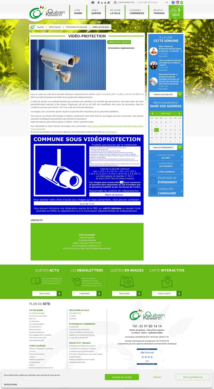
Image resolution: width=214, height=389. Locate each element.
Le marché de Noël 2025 (78, 338)
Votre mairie (36, 310)
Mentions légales (10, 384)
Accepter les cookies (122, 377)
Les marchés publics (36, 324)
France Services (35, 329)
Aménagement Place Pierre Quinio (82, 346)
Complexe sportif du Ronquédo (81, 351)
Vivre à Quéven (37, 346)
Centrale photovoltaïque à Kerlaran (82, 348)
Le (166, 172)
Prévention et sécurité (119, 41)
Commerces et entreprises (79, 329)
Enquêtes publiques (36, 332)
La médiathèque (165, 164)
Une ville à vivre (75, 313)
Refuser (157, 377)
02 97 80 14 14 (150, 326)
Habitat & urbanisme (36, 359)
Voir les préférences (193, 377)
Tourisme (72, 318)
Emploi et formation (37, 354)
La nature (72, 316)
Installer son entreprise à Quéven (81, 335)
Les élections (34, 321)
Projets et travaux (79, 343)
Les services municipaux (38, 316)
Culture (32, 357)
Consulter (169, 191)
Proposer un (169, 180)
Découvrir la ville (79, 310)
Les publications (35, 327)
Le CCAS (32, 351)
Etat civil (32, 318)
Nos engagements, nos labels (40, 335)
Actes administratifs (36, 340)
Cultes (31, 365)
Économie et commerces (82, 324)
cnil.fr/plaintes (111, 132)
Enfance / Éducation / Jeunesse (41, 348)
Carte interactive (126, 2)
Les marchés (73, 327)
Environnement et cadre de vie (41, 368)
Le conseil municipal (36, 313)
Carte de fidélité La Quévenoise (81, 332)
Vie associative (34, 362)
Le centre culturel (166, 156)
